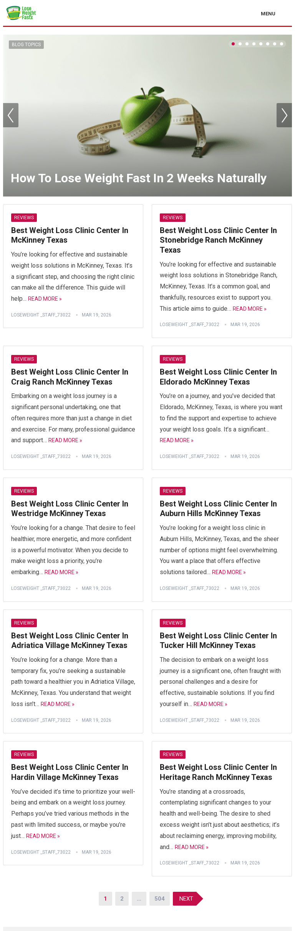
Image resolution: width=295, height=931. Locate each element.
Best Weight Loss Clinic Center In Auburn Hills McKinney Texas (218, 508)
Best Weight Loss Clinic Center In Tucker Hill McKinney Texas (218, 640)
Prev (10, 115)
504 (159, 898)
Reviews (24, 217)
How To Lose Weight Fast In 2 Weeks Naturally (139, 178)
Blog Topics (26, 44)
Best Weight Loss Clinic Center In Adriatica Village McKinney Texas (69, 640)
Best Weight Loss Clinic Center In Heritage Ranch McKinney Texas (218, 772)
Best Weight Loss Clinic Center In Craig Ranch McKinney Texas (69, 376)
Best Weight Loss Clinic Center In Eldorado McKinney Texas (218, 376)
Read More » (45, 299)
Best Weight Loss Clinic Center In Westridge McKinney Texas (69, 508)
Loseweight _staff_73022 (41, 315)
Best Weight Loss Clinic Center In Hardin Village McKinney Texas (69, 772)
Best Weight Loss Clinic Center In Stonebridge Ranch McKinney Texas (218, 240)
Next (284, 115)
